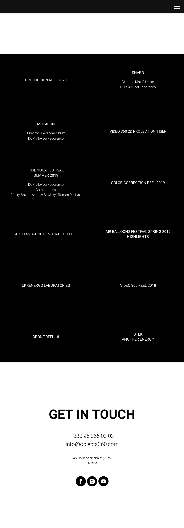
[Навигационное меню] (177, 7)
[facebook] (81, 481)
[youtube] (103, 481)
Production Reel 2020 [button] (46, 80)
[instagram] (92, 481)
